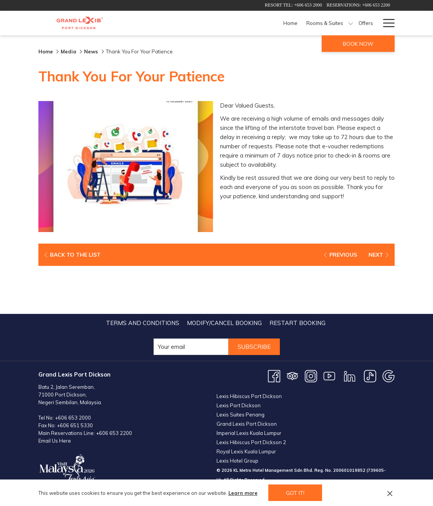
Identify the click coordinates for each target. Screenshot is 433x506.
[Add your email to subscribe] (191, 298)
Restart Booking (297, 275)
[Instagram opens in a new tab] (311, 327)
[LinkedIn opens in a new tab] (350, 327)
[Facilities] (304, 23)
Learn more (243, 493)
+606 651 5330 (75, 377)
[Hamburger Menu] (386, 23)
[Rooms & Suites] (213, 23)
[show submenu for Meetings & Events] (374, 23)
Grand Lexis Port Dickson (246, 375)
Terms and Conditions (142, 275)
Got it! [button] (295, 492)
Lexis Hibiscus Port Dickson (249, 348)
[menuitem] (142, 275)
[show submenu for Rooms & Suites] (239, 23)
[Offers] (254, 23)
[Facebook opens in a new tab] (274, 327)
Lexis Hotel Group (237, 412)
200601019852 (349, 422)
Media (68, 51)
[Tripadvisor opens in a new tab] (292, 327)
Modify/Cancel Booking (224, 275)
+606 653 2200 (114, 385)
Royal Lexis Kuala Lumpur (246, 403)
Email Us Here (54, 393)
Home (45, 51)
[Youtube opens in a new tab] (329, 327)
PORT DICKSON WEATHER (305, 465)
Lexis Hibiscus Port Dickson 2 (251, 394)
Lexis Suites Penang (240, 366)
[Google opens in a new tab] (388, 327)
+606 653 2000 (73, 370)
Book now (358, 43)
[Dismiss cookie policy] (390, 493)
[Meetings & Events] (345, 23)
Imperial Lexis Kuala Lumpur (248, 385)
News (91, 51)
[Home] (178, 23)
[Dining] (278, 23)
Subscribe (254, 298)
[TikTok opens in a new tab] (370, 327)
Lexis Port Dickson (238, 357)
